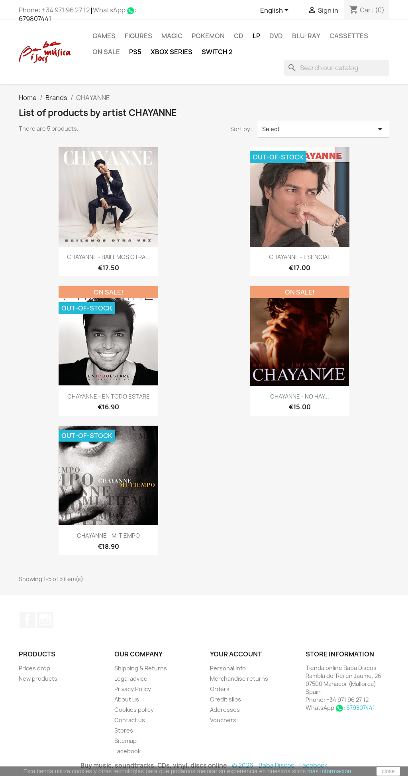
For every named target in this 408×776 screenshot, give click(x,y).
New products (38, 678)
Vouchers (223, 720)
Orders (220, 689)
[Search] (336, 68)
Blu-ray (306, 35)
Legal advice (130, 678)
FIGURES (138, 35)
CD (238, 35)
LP (256, 35)
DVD (276, 35)
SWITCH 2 (217, 51)
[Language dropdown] (275, 11)
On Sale (106, 51)
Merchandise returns (239, 678)
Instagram (45, 620)
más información (329, 771)
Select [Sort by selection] (323, 129)
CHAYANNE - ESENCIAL (299, 257)
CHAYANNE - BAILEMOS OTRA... (108, 257)
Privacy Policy (132, 689)
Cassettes (349, 35)
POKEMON (208, 35)
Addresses (225, 709)
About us (126, 699)
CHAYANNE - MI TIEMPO (108, 535)
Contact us (129, 720)
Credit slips (225, 699)
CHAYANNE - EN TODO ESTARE (108, 396)
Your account (236, 654)
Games (104, 35)
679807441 (35, 18)
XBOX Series (171, 51)
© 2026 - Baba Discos (263, 765)
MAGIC (171, 35)
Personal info (228, 668)
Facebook (27, 620)
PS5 (135, 51)
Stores (123, 730)
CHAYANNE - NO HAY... (299, 396)
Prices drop (34, 668)
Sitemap (125, 741)
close (388, 771)
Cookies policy (134, 709)
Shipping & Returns (140, 668)
